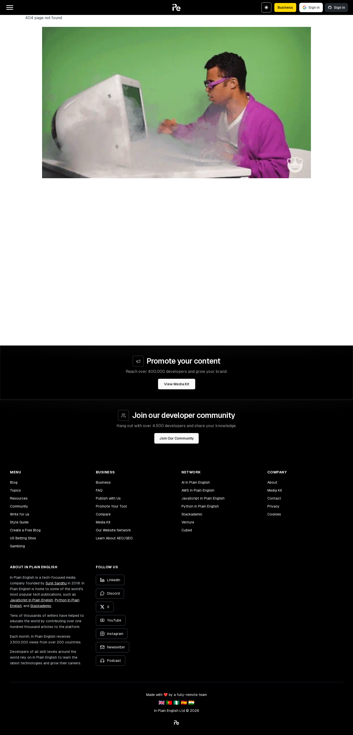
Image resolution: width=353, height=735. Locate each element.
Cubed (186, 530)
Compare (103, 514)
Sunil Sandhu (56, 583)
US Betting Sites (23, 538)
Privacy (273, 506)
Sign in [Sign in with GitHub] (336, 7)
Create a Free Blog (25, 530)
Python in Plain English (200, 506)
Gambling (17, 546)
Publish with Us (108, 498)
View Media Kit (176, 384)
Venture (187, 522)
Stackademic (191, 514)
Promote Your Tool (111, 506)
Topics (15, 490)
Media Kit (103, 522)
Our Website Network (113, 530)
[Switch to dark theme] (266, 7)
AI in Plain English (195, 482)
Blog (13, 482)
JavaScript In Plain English (31, 600)
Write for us (19, 514)
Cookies (274, 514)
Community (19, 506)
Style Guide (19, 522)
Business (285, 7)
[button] (176, 7)
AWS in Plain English (197, 490)
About (272, 482)
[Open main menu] (9, 7)
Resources (19, 498)
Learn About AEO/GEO (114, 538)
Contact (274, 498)
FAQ (99, 490)
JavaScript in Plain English (203, 498)
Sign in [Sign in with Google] (311, 7)
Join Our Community (176, 438)
